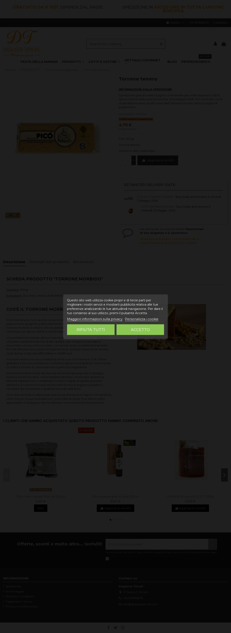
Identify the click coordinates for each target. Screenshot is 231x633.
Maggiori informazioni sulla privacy (94, 319)
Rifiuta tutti (91, 329)
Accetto (140, 329)
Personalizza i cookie (141, 319)
